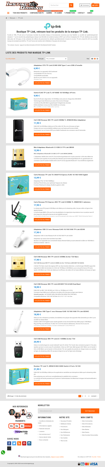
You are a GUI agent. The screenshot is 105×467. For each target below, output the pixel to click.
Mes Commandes (87, 421)
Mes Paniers (85, 432)
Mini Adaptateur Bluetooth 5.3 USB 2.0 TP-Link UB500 (54, 147)
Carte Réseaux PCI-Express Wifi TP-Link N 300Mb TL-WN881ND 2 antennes (62, 202)
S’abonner (90, 411)
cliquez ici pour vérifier (57, 457)
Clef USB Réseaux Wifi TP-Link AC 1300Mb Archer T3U (54, 339)
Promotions (64, 426)
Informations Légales (45, 426)
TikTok (9, 448)
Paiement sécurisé (44, 428)
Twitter (14, 443)
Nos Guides (64, 438)
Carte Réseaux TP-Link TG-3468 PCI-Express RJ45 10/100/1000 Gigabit (61, 175)
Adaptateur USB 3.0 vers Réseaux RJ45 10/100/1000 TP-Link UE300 (59, 229)
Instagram (29, 443)
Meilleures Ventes (66, 424)
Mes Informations (87, 424)
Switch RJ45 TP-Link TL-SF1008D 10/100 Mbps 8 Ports (54, 93)
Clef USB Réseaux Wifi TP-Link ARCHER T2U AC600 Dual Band (57, 284)
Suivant (94, 396)
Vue (88, 58)
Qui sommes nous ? (45, 434)
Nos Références (65, 432)
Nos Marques (64, 429)
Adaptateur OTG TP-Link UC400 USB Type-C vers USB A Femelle (58, 65)
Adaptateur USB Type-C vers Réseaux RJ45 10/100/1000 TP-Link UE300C (61, 311)
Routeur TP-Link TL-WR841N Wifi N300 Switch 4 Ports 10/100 (57, 366)
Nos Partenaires (65, 435)
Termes (99, 457)
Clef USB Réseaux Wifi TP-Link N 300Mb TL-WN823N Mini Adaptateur (60, 120)
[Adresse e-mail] (59, 410)
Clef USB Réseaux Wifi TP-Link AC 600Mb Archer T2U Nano (56, 257)
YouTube (24, 443)
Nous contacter (43, 440)
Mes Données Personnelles (90, 435)
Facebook (9, 443)
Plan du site (64, 440)
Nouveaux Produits (66, 421)
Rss (19, 443)
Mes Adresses (86, 426)
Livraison (41, 431)
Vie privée (94, 457)
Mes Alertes (85, 429)
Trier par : (41, 58)
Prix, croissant (50, 58)
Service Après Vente (45, 437)
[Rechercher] (61, 5)
